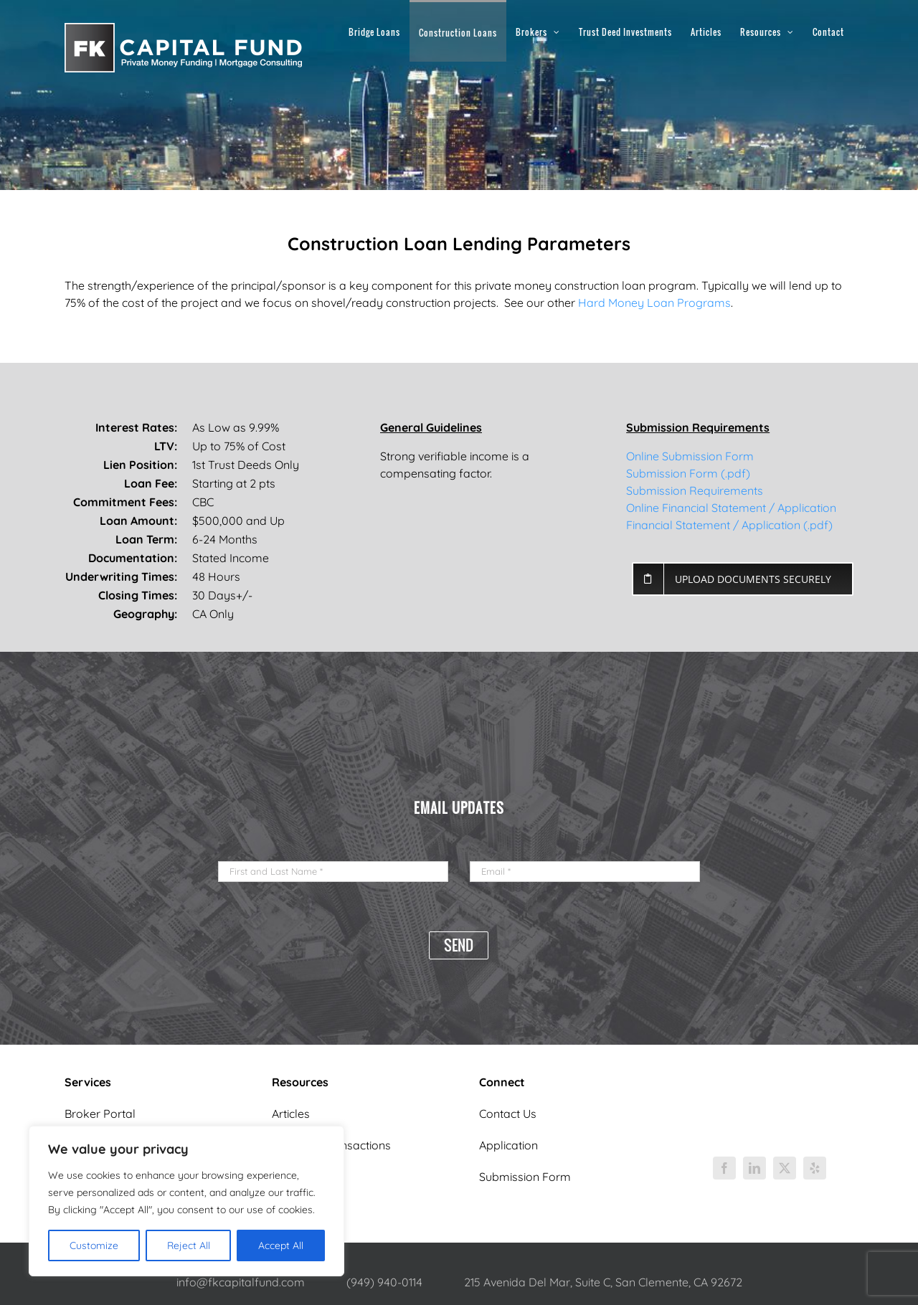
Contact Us (507, 1113)
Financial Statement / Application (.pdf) (729, 525)
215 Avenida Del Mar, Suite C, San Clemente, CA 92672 (603, 1282)
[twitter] (784, 1168)
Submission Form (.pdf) (688, 473)
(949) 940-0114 (384, 1282)
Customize (94, 1245)
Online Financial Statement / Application (731, 507)
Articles (291, 1113)
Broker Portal (100, 1113)
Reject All (188, 1245)
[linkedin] (754, 1168)
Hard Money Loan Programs (654, 302)
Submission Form (525, 1176)
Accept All (280, 1245)
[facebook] (724, 1168)
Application (508, 1145)
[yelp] (814, 1168)
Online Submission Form (690, 456)
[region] (186, 1201)
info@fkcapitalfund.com (240, 1282)
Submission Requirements (694, 490)
